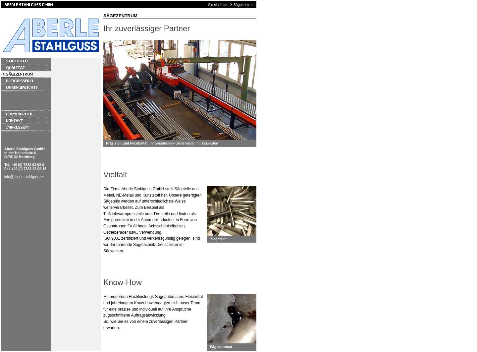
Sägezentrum (244, 5)
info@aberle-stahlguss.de (24, 177)
